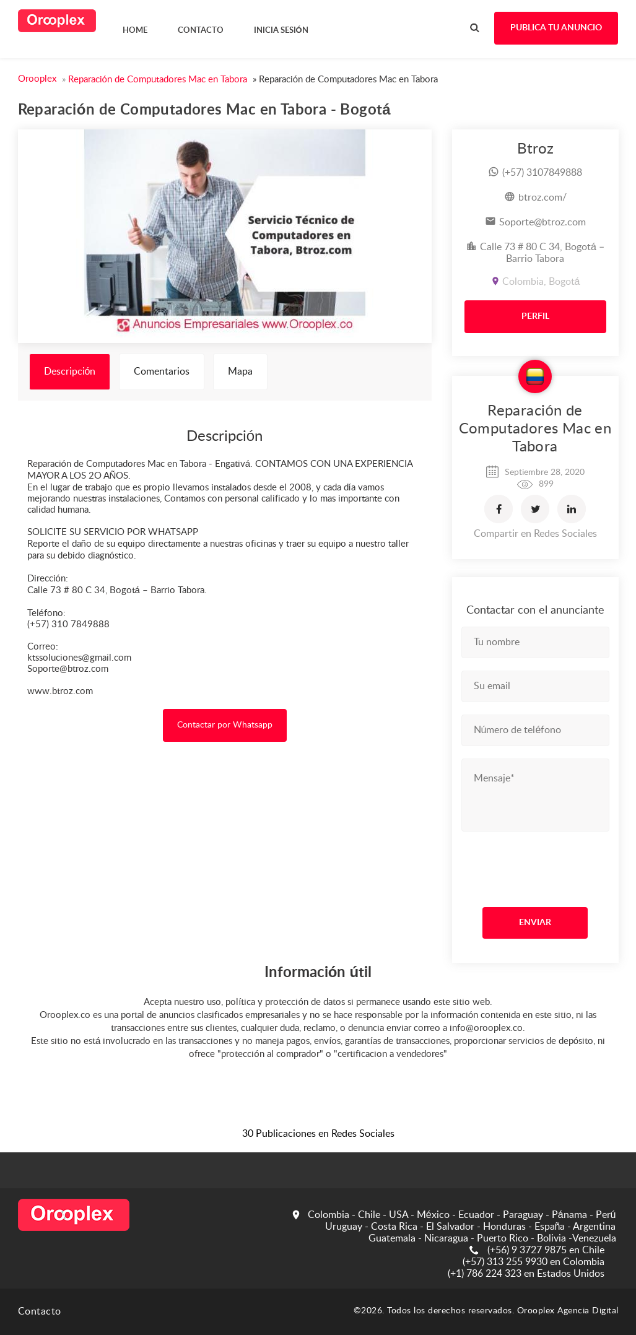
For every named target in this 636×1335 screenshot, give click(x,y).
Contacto (39, 1311)
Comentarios (161, 371)
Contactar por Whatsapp (224, 725)
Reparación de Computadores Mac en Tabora (535, 429)
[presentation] (536, 866)
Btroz (535, 149)
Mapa (240, 371)
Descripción (70, 371)
